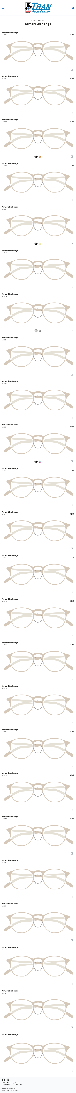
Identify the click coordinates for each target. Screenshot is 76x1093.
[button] (3, 8)
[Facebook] (3, 1080)
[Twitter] (8, 1080)
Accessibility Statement (9, 1088)
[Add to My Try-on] (72, 69)
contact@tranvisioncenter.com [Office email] (20, 1085)
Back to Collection (38, 20)
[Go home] (38, 8)
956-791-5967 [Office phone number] (6, 1085)
